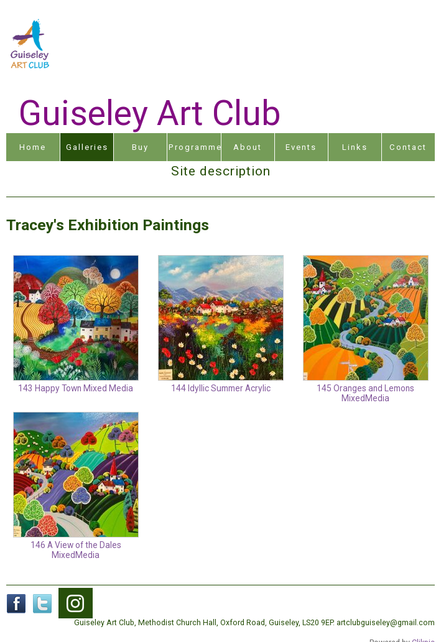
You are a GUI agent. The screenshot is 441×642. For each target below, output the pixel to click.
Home (32, 147)
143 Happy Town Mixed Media (75, 388)
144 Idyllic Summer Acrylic (221, 388)
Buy (140, 147)
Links (355, 147)
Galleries (87, 147)
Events (301, 147)
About (247, 147)
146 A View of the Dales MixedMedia (75, 550)
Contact (408, 147)
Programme (194, 147)
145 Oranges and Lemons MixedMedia (365, 393)
